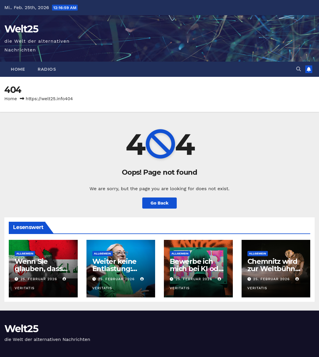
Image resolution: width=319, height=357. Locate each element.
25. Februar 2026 (39, 279)
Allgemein (24, 253)
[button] (298, 69)
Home (18, 69)
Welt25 (21, 29)
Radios (47, 69)
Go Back (159, 203)
